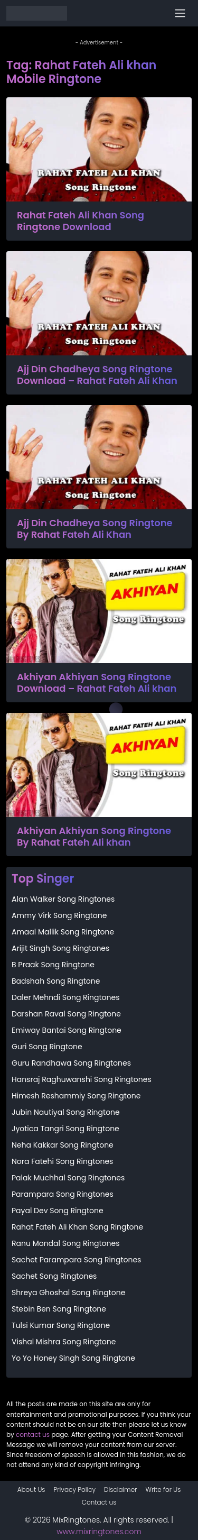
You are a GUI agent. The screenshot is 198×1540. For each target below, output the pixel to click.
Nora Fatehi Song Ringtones (62, 1161)
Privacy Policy (75, 1489)
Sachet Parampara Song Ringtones (76, 1259)
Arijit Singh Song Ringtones (60, 948)
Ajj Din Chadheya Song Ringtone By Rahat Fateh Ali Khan (95, 528)
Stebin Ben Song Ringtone (59, 1309)
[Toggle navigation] (180, 13)
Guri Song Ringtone (47, 1046)
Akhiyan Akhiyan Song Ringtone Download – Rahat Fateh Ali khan (96, 682)
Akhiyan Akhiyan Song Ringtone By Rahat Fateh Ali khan (94, 836)
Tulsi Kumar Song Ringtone (61, 1325)
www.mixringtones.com (98, 1531)
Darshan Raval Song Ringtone (66, 1014)
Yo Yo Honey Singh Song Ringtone (73, 1358)
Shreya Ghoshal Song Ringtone (68, 1292)
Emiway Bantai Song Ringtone (66, 1030)
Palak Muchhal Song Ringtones (68, 1177)
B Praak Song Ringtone (53, 964)
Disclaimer (120, 1489)
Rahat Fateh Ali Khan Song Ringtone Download (80, 220)
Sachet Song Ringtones (54, 1276)
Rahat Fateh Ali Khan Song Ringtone (77, 1227)
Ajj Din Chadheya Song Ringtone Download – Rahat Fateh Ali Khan (97, 374)
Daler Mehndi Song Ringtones (65, 997)
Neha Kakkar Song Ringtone (63, 1145)
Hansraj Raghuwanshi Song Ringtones (82, 1079)
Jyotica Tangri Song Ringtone (65, 1128)
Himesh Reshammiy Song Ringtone (76, 1095)
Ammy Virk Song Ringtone (59, 915)
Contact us (99, 1502)
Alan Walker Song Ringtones (63, 899)
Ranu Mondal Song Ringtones (65, 1243)
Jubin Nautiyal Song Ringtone (66, 1112)
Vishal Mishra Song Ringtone (64, 1341)
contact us (33, 1434)
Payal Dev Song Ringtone (57, 1210)
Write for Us (163, 1489)
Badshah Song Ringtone (56, 981)
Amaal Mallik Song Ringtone (63, 932)
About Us (31, 1489)
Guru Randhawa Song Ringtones (71, 1063)
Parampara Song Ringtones (63, 1194)
